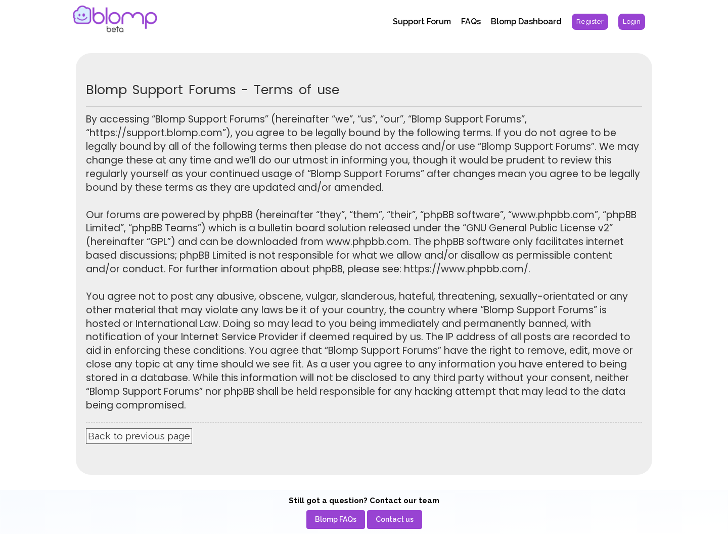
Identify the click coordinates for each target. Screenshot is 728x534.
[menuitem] (590, 22)
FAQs (471, 21)
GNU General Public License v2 (537, 228)
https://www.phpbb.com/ (466, 269)
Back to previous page (139, 435)
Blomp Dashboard (526, 21)
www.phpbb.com (367, 242)
